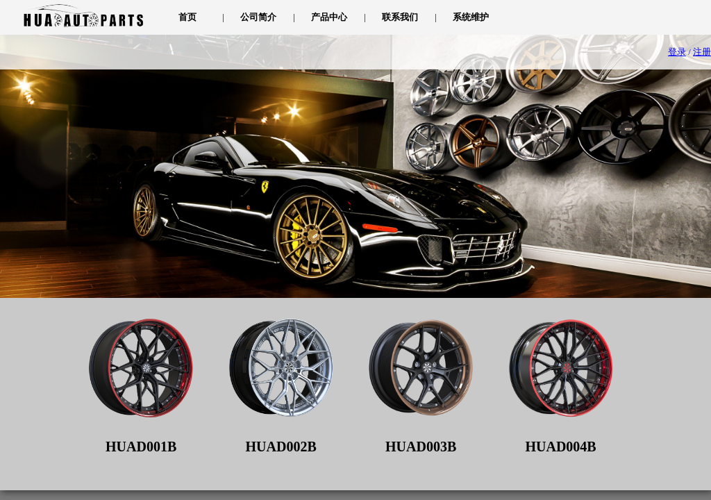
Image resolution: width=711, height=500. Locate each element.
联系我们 (400, 17)
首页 (187, 17)
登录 (677, 52)
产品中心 (329, 17)
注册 (702, 52)
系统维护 (471, 17)
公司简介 (258, 17)
